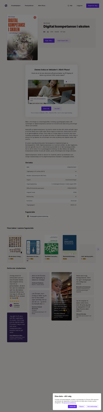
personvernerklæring (70, 402)
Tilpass (81, 406)
